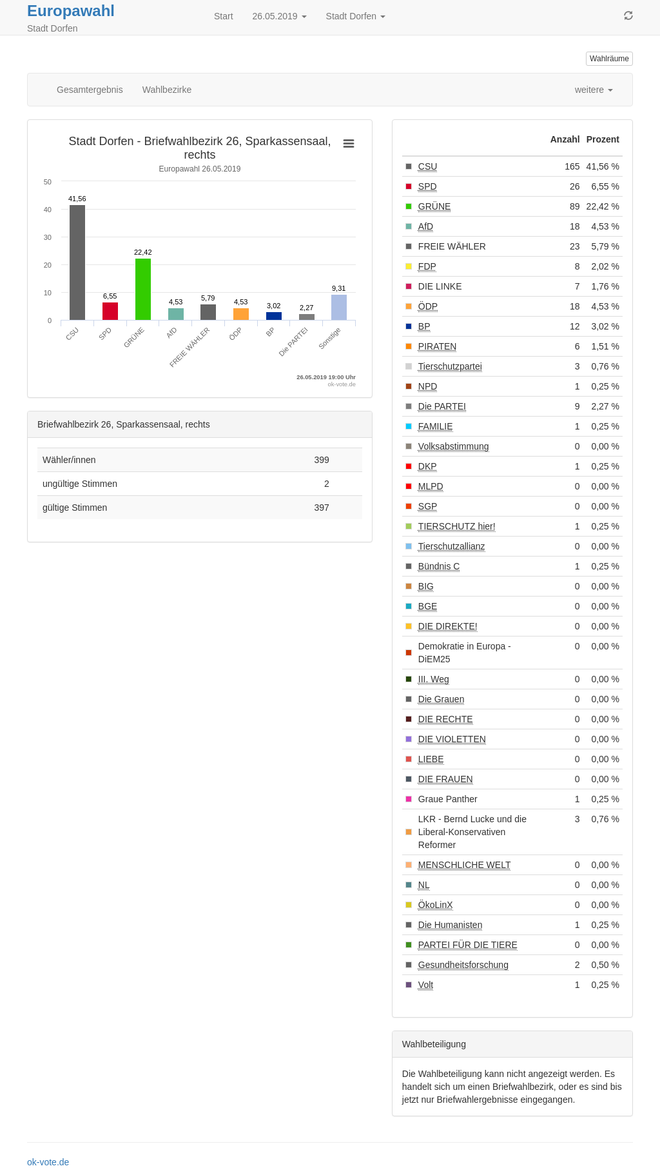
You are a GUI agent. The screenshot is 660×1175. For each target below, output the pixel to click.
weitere (594, 89)
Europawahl (71, 10)
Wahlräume (609, 58)
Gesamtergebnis (90, 89)
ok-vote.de (48, 1162)
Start (223, 16)
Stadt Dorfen (356, 16)
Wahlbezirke (167, 89)
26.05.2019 (280, 16)
